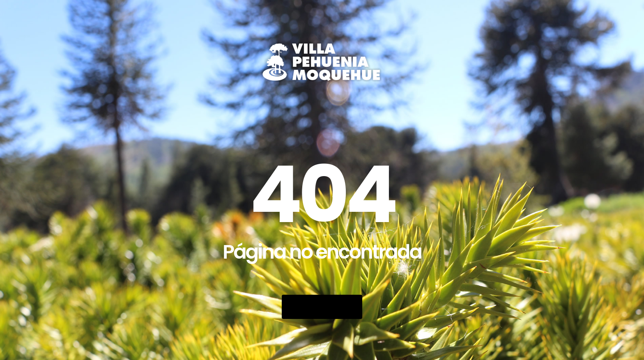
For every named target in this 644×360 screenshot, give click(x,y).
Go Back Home (322, 307)
